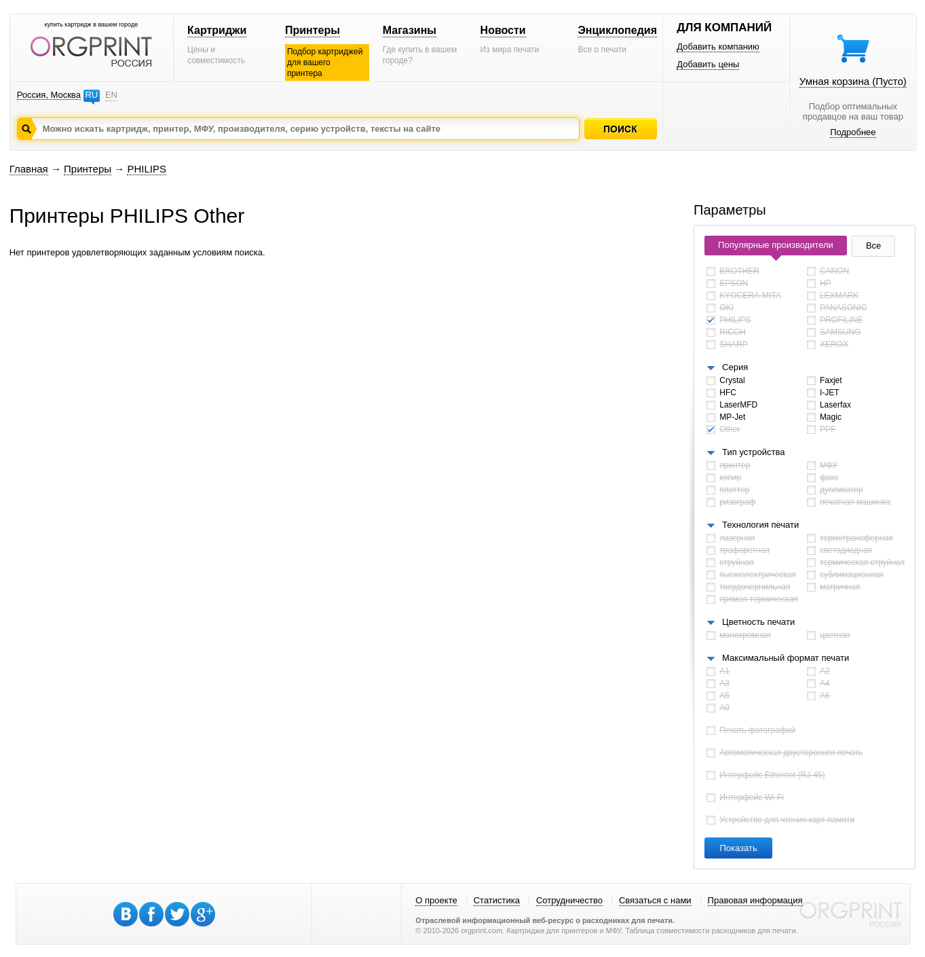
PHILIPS (146, 169)
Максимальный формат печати (785, 658)
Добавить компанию (718, 46)
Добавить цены (708, 64)
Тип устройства (753, 452)
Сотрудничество (569, 900)
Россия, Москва (49, 95)
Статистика (497, 900)
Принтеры (312, 30)
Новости (503, 30)
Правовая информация (755, 900)
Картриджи (216, 30)
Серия (735, 367)
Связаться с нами (655, 900)
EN (111, 95)
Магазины (409, 30)
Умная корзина (853, 81)
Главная (29, 169)
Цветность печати (758, 622)
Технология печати (760, 525)
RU (91, 95)
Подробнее (852, 132)
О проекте (436, 900)
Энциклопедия (617, 30)
